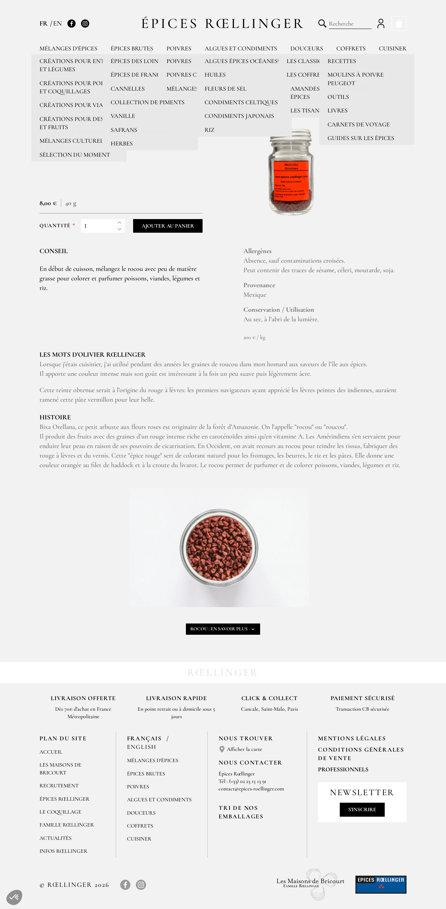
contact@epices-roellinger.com (251, 788)
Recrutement (59, 785)
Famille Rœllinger (66, 824)
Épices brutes (132, 48)
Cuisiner (393, 48)
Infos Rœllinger (63, 851)
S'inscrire (362, 809)
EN (57, 23)
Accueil (50, 752)
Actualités (55, 838)
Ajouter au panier (168, 225)
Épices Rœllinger (223, 23)
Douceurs (306, 48)
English (142, 747)
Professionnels (343, 769)
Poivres (178, 48)
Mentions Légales (352, 738)
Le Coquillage (60, 811)
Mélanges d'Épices (152, 760)
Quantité (55, 225)
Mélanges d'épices (68, 48)
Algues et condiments (241, 48)
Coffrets (351, 48)
